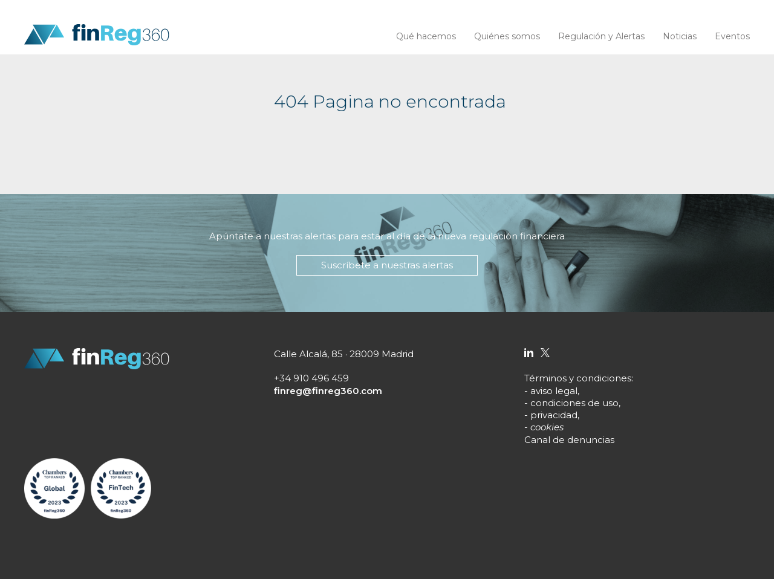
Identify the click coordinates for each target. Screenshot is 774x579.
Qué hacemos (426, 36)
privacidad (553, 415)
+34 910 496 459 (311, 378)
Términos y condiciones (577, 378)
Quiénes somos (507, 36)
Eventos (732, 36)
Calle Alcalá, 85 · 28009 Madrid (344, 354)
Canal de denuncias (569, 439)
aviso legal (553, 390)
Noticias (680, 36)
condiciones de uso (574, 403)
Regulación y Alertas (601, 36)
